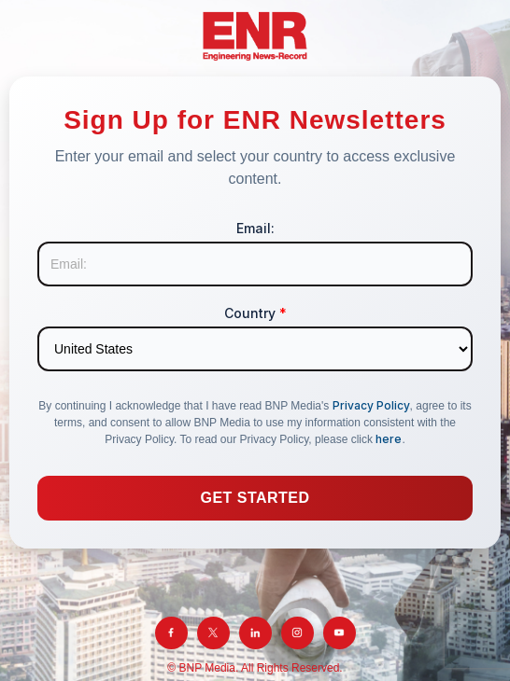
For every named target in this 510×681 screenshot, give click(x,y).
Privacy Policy (371, 405)
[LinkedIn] (255, 633)
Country (255, 313)
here (388, 439)
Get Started (255, 498)
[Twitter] (213, 633)
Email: (255, 228)
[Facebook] (171, 633)
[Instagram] (297, 633)
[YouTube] (339, 633)
